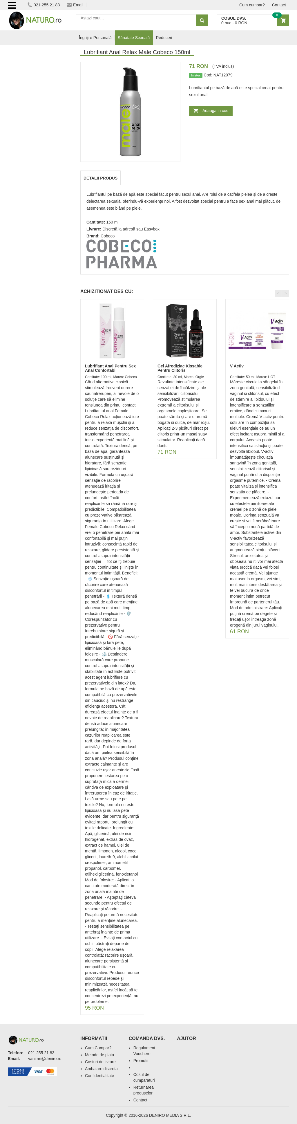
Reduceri (164, 37)
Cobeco (108, 236)
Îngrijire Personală (95, 37)
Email (75, 5)
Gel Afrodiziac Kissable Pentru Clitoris (179, 368)
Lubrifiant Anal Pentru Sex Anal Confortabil (110, 368)
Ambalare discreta (101, 1068)
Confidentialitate (99, 1075)
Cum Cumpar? (98, 1048)
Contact (279, 5)
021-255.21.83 (44, 5)
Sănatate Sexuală (134, 37)
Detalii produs (100, 178)
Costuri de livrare (100, 1061)
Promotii (140, 1060)
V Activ (237, 366)
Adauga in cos (215, 110)
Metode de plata (99, 1054)
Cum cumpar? (252, 5)
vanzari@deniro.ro (44, 1058)
